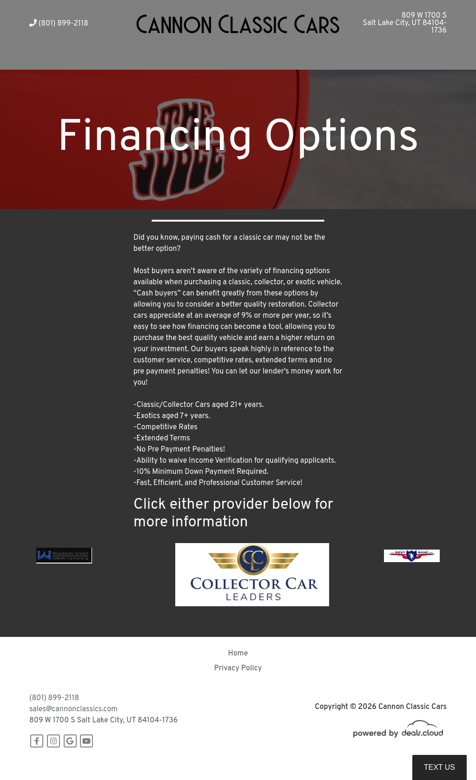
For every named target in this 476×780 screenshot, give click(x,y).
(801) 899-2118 (58, 23)
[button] (171, 58)
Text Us (439, 767)
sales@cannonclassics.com (73, 709)
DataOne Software (173, 764)
